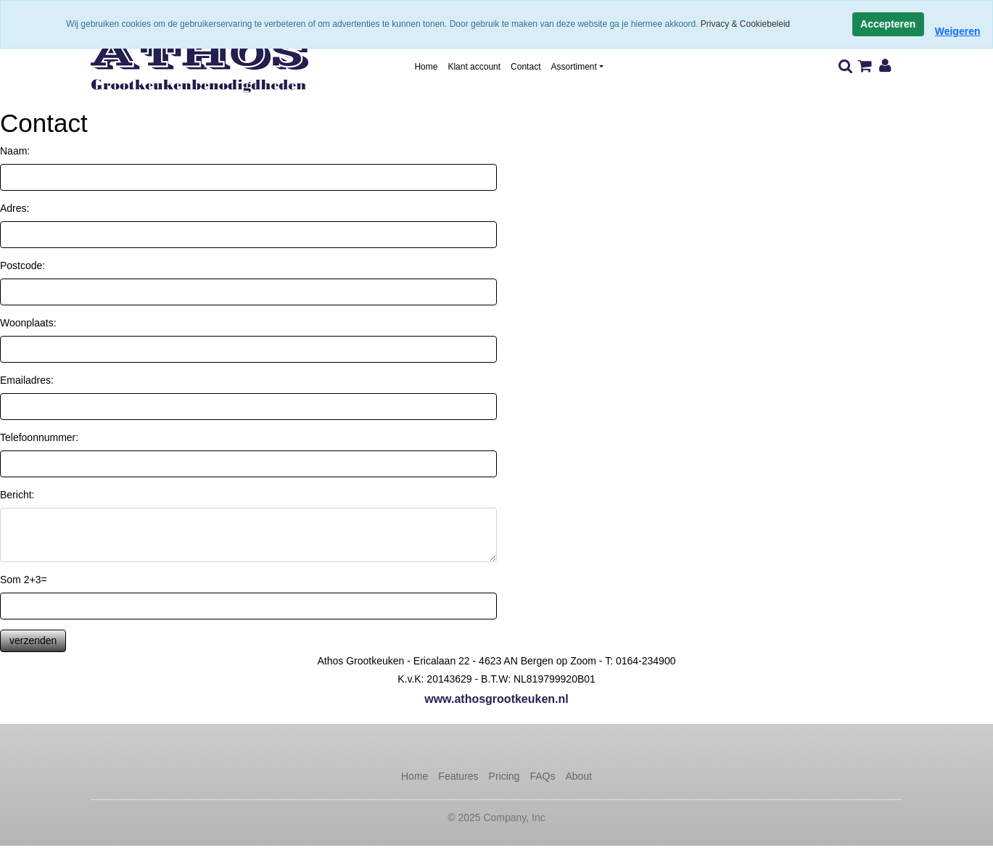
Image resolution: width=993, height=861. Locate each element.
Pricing (504, 776)
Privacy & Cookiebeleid (745, 24)
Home (425, 67)
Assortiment (573, 67)
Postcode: (22, 265)
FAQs (542, 776)
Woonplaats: (28, 323)
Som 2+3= (23, 579)
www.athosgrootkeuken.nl (496, 699)
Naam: (15, 151)
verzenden (33, 640)
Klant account (474, 67)
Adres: (14, 208)
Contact (525, 67)
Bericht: (17, 494)
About (578, 776)
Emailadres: (27, 380)
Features (458, 776)
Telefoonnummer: (39, 437)
